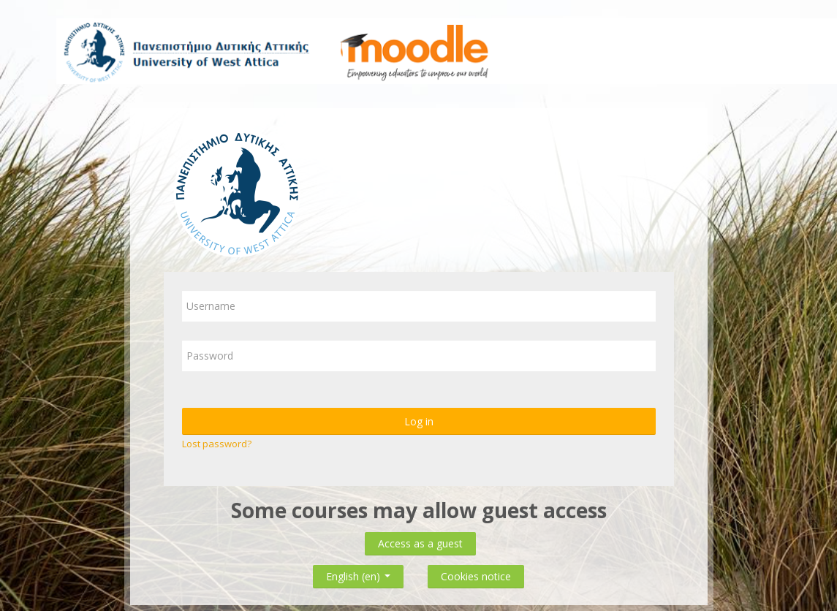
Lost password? (216, 443)
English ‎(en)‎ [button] (358, 573)
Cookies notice (476, 576)
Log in (418, 421)
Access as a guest (420, 543)
